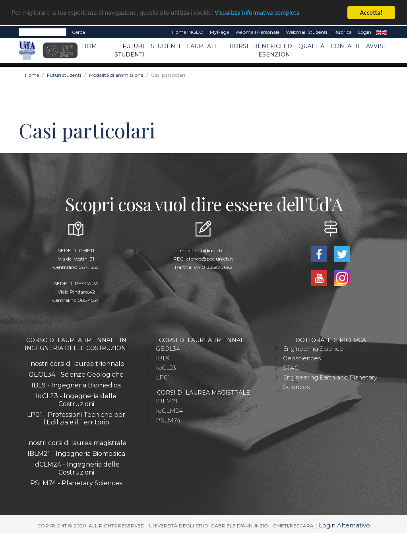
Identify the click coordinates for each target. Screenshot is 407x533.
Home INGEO (188, 32)
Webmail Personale (257, 32)
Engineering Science (313, 348)
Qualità (311, 45)
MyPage (219, 32)
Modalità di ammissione (116, 75)
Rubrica (342, 32)
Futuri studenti (129, 50)
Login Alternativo (344, 525)
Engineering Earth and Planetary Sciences (330, 381)
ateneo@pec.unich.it (209, 258)
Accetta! (371, 12)
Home (91, 45)
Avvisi (375, 45)
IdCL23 (166, 367)
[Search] (42, 32)
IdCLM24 (169, 410)
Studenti (165, 45)
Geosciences (302, 358)
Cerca (78, 32)
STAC (291, 367)
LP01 (163, 377)
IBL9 (163, 358)
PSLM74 (168, 420)
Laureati (201, 45)
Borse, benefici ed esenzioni (260, 50)
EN (381, 32)
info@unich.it (211, 250)
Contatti (345, 45)
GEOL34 (168, 348)
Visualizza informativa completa (262, 12)
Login (364, 32)
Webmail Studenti (306, 32)
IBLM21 (167, 401)
